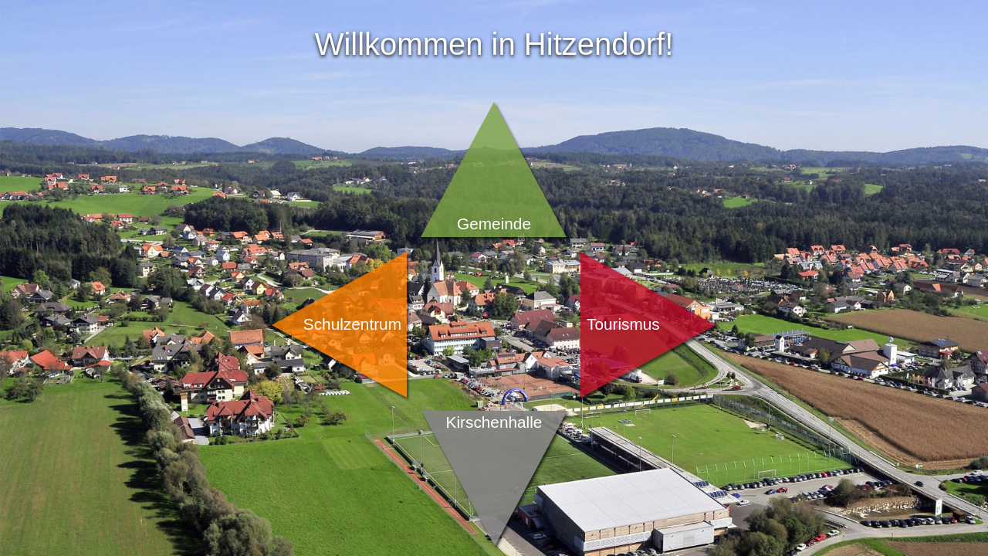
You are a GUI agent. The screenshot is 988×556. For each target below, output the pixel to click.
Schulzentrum (352, 324)
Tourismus (623, 324)
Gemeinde (494, 223)
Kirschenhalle (494, 422)
